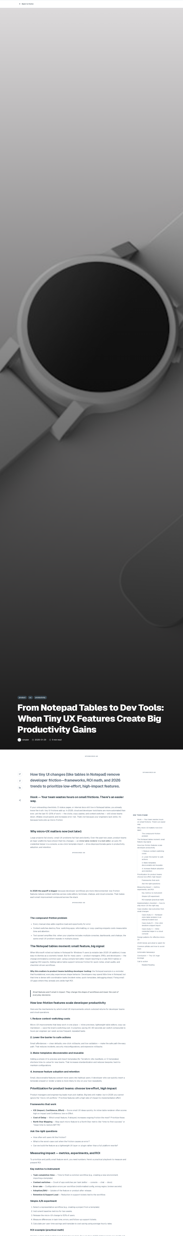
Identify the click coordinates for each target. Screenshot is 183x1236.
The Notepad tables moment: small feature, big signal (151, 884)
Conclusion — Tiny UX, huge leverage (148, 1000)
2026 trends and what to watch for (151, 987)
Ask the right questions (151, 927)
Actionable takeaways (146, 996)
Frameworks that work (150, 924)
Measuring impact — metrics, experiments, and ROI (148, 932)
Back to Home (26, 4)
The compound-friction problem (151, 878)
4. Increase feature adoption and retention (153, 913)
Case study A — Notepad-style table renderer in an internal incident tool (152, 960)
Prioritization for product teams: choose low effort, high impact (149, 919)
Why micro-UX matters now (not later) (149, 872)
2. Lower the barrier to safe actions (152, 901)
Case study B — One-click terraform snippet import (152, 968)
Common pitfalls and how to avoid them (150, 991)
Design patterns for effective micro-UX (151, 982)
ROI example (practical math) (153, 943)
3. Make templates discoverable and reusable (152, 907)
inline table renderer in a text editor (95, 846)
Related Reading (148, 1008)
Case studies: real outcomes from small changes (150, 953)
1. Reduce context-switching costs (153, 896)
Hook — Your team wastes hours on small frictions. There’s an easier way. (151, 865)
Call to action (142, 1005)
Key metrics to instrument (152, 936)
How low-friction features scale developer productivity (149, 890)
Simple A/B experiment (150, 940)
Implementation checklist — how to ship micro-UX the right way (151, 948)
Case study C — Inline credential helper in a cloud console (152, 974)
